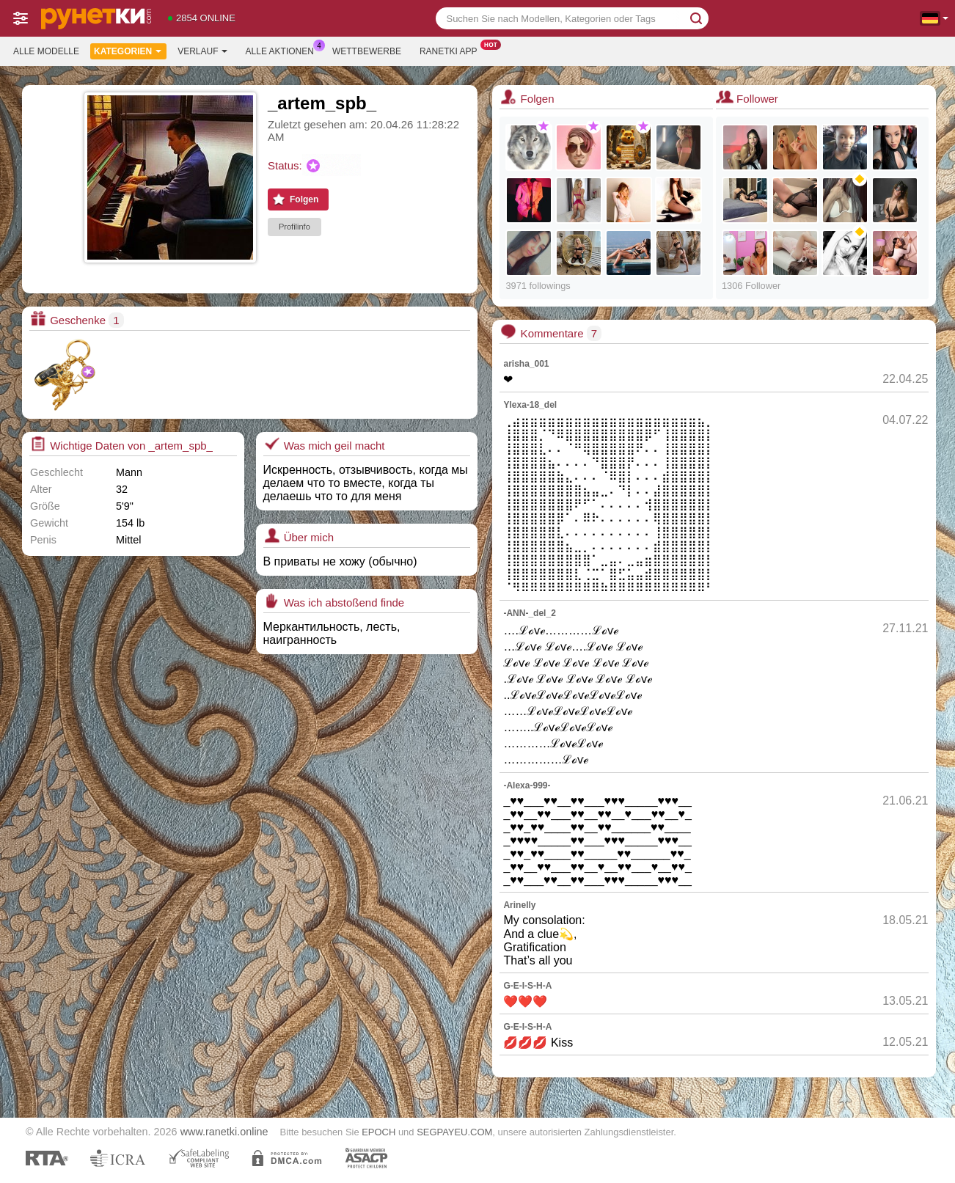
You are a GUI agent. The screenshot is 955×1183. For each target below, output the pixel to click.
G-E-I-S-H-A (527, 986)
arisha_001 (526, 364)
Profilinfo (294, 226)
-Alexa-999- (526, 785)
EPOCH (378, 1132)
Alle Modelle (46, 51)
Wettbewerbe (366, 51)
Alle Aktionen (283, 49)
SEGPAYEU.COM (454, 1132)
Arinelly (519, 905)
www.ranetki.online (224, 1132)
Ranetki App (452, 49)
